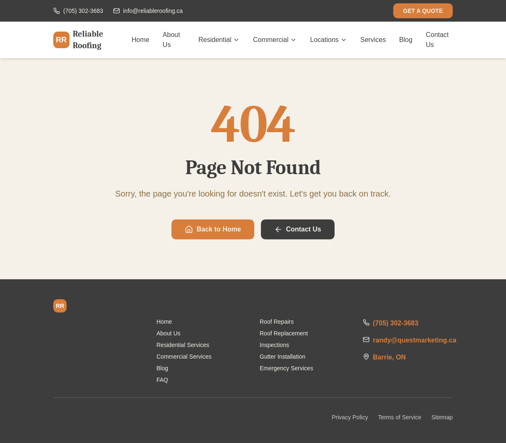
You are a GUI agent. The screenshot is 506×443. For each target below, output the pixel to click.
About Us (171, 39)
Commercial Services (183, 356)
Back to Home (213, 229)
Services (373, 39)
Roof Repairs (277, 321)
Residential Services (182, 345)
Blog (405, 39)
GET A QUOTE (423, 10)
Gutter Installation (282, 356)
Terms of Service (399, 417)
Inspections (274, 345)
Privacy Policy (350, 417)
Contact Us (437, 39)
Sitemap (442, 417)
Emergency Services (286, 368)
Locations (328, 39)
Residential (219, 39)
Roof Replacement (284, 333)
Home (140, 39)
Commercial (275, 39)
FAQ (162, 380)
